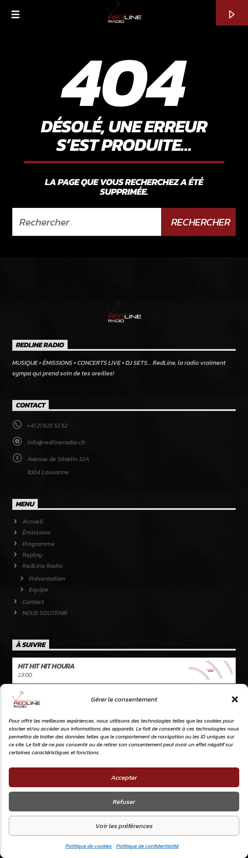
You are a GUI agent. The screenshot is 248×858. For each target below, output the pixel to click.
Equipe (38, 589)
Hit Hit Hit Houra (46, 666)
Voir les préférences (124, 826)
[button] (234, 699)
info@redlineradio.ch (56, 442)
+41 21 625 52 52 (47, 425)
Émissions (36, 532)
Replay (32, 555)
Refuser (124, 801)
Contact (33, 602)
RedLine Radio (42, 566)
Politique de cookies (88, 846)
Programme (38, 544)
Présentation (47, 578)
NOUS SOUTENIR (45, 613)
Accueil (32, 521)
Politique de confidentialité (147, 846)
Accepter (124, 777)
